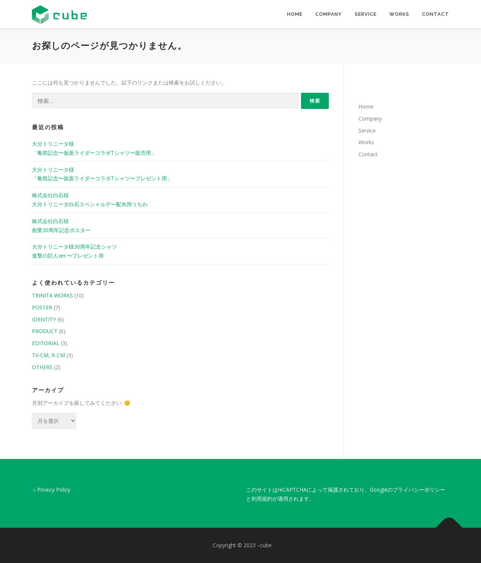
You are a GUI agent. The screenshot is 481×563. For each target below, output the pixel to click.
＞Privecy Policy (51, 489)
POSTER (42, 307)
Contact (435, 14)
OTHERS (42, 367)
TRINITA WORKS (52, 295)
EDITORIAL (45, 343)
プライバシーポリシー (419, 489)
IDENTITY (44, 319)
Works (399, 14)
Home (295, 14)
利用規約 (261, 498)
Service (366, 14)
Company (328, 14)
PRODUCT (44, 331)
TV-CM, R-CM (48, 355)
